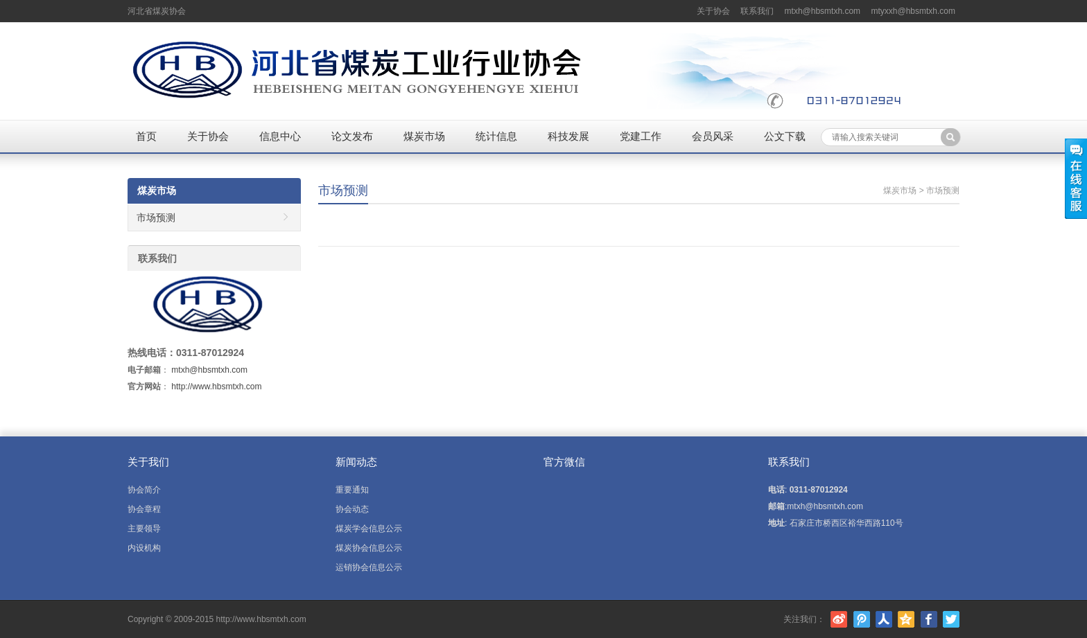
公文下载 (785, 136)
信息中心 (280, 136)
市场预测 (343, 190)
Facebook (929, 619)
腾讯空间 (906, 619)
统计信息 (496, 136)
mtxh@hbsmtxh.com (823, 11)
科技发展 (568, 136)
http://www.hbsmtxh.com (216, 386)
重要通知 (352, 490)
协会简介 (144, 490)
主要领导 (144, 528)
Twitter (951, 619)
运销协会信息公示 (369, 567)
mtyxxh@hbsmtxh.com (913, 11)
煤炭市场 (424, 136)
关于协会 (713, 11)
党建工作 (640, 136)
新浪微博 (839, 619)
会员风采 (712, 136)
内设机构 (144, 548)
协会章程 (144, 509)
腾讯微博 (861, 619)
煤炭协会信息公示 (369, 548)
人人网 (884, 619)
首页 (146, 136)
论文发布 (352, 136)
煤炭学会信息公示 (369, 528)
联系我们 (757, 11)
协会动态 (352, 509)
